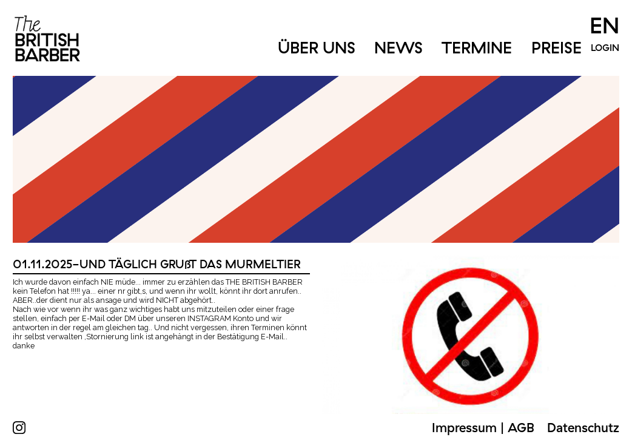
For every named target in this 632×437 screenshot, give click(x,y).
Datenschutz (583, 427)
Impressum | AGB (483, 427)
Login (605, 47)
